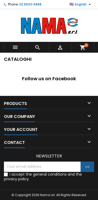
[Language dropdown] (80, 4)
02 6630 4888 (30, 4)
